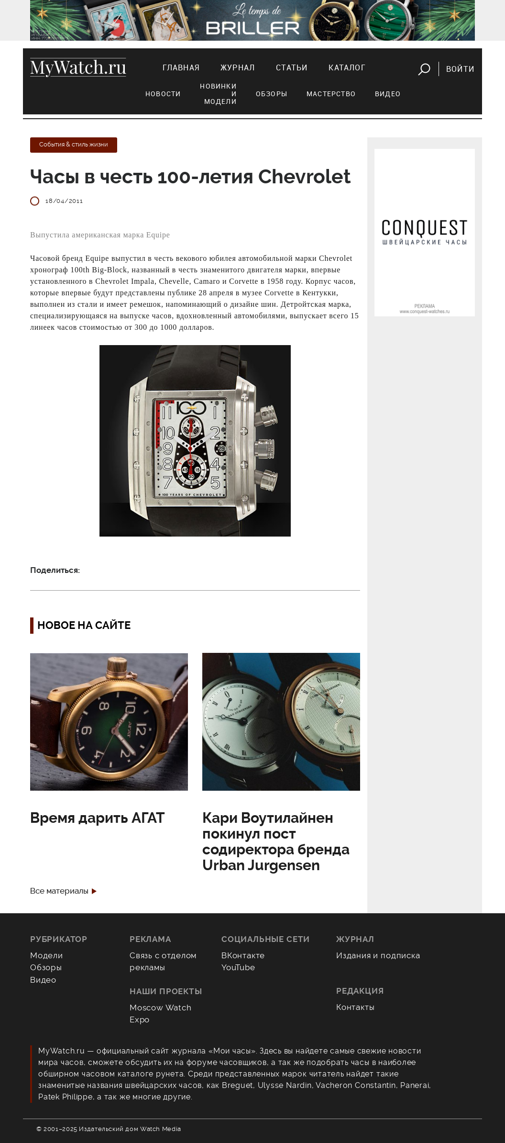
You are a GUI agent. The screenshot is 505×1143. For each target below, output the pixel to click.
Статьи (291, 67)
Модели (46, 955)
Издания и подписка (378, 955)
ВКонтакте (243, 955)
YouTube (238, 967)
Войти (460, 69)
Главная (181, 67)
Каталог (347, 67)
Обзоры (271, 93)
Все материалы (59, 891)
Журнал (237, 67)
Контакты (355, 1007)
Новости (163, 93)
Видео (388, 93)
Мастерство (331, 93)
